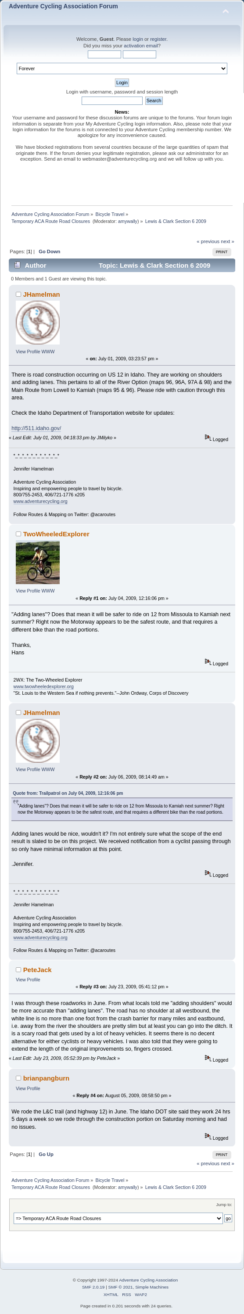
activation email (141, 45)
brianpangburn (46, 1078)
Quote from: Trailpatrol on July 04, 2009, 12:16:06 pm (68, 793)
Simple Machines (152, 1287)
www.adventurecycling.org (41, 501)
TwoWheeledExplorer (56, 534)
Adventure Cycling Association (148, 1280)
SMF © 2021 (120, 1287)
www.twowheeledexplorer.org (44, 686)
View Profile (28, 351)
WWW (48, 351)
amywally (127, 221)
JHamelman (41, 294)
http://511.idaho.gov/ (36, 428)
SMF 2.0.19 (93, 1287)
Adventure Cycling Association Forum (63, 6)
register (158, 39)
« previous (208, 241)
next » (227, 241)
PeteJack (37, 969)
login (138, 39)
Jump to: (224, 1204)
